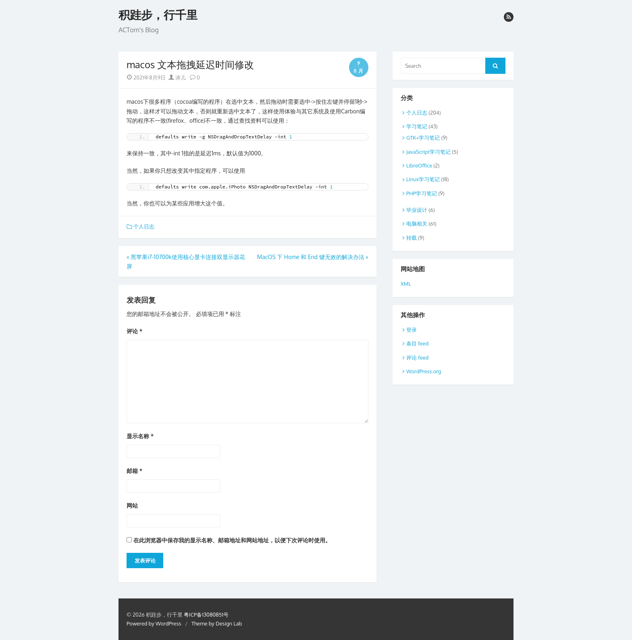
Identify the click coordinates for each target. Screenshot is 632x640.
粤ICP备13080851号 (206, 614)
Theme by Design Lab (216, 623)
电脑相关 (416, 223)
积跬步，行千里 (158, 15)
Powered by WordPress (154, 623)
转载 (411, 237)
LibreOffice (419, 165)
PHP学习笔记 (421, 193)
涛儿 (177, 77)
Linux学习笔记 (423, 179)
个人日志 (143, 226)
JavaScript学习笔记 (428, 151)
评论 (134, 331)
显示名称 (140, 436)
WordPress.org (423, 371)
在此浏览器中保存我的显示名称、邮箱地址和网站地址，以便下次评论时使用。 (232, 540)
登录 (411, 329)
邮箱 (134, 470)
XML (406, 283)
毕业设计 (416, 210)
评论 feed (417, 357)
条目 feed (417, 343)
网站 (132, 505)
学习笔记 (416, 126)
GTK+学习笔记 (423, 137)
